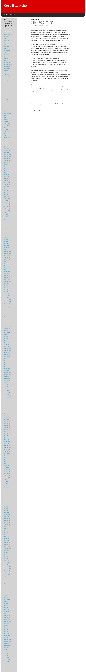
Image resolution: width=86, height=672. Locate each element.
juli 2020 (6, 285)
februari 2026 (7, 150)
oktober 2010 (7, 522)
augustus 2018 (7, 332)
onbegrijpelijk (7, 99)
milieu (5, 88)
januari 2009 (6, 564)
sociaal (5, 115)
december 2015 (7, 397)
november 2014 (7, 423)
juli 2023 (6, 212)
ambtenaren (6, 36)
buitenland (34, 19)
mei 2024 (6, 192)
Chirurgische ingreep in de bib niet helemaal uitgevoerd (51, 109)
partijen (5, 103)
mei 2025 (6, 168)
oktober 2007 (7, 595)
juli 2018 (6, 334)
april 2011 (6, 510)
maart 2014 (6, 439)
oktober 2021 (7, 255)
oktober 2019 (7, 303)
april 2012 (6, 486)
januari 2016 (6, 394)
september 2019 (7, 306)
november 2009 (7, 544)
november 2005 (7, 641)
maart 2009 (6, 560)
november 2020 (7, 277)
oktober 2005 (7, 643)
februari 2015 (7, 417)
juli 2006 (6, 625)
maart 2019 (6, 318)
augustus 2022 (7, 235)
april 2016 (6, 388)
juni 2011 (6, 506)
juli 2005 (6, 649)
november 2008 (7, 568)
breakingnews (7, 46)
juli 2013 (6, 455)
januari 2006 (6, 637)
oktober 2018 (7, 328)
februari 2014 (7, 441)
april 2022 (6, 243)
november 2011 (7, 496)
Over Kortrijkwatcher (9, 14)
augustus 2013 (7, 453)
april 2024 (6, 194)
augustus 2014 (7, 429)
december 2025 (7, 154)
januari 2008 (6, 589)
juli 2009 (6, 552)
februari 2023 (7, 223)
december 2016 (7, 372)
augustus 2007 (7, 599)
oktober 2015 (7, 401)
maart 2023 (6, 221)
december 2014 (7, 421)
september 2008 (7, 572)
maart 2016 (6, 390)
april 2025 (6, 170)
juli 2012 (6, 479)
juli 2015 (6, 407)
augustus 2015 (7, 405)
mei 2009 (6, 556)
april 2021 (6, 267)
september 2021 (7, 257)
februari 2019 (7, 320)
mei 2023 (6, 217)
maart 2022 (6, 245)
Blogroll (5, 42)
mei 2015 (6, 411)
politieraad (6, 107)
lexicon (5, 82)
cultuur (5, 52)
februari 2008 (7, 587)
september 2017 (7, 354)
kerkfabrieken (7, 80)
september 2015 (7, 403)
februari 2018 (7, 344)
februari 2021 (7, 271)
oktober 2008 (7, 570)
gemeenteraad (7, 66)
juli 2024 (6, 188)
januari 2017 (6, 370)
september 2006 (7, 621)
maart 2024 (6, 196)
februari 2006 (7, 635)
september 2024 (7, 184)
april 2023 (6, 219)
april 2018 (6, 340)
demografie (6, 56)
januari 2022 (6, 249)
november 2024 (7, 180)
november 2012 (7, 471)
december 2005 (7, 639)
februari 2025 (7, 174)
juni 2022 (6, 239)
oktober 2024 (7, 182)
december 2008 (7, 566)
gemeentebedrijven (8, 62)
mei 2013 (6, 459)
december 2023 (7, 202)
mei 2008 (6, 581)
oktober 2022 (7, 231)
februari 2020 (7, 295)
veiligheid (6, 129)
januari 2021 (6, 273)
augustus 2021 (7, 259)
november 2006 (7, 617)
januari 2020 (6, 297)
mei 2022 (6, 241)
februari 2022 (7, 247)
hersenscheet (7, 70)
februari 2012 (7, 490)
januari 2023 (6, 225)
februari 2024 (7, 198)
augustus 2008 (7, 575)
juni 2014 (6, 433)
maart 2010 (6, 536)
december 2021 (7, 251)
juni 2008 (6, 579)
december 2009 (7, 542)
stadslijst (6, 121)
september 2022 (7, 233)
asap (5, 38)
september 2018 (7, 330)
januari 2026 (6, 152)
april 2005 (6, 655)
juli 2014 (6, 431)
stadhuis (6, 119)
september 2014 (7, 427)
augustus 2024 (7, 186)
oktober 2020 (7, 279)
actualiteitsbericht (8, 34)
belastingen (6, 40)
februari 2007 (7, 611)
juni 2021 (6, 263)
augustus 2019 (7, 308)
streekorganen (7, 125)
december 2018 (7, 324)
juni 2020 (6, 287)
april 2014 (6, 437)
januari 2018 (6, 346)
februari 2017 (7, 368)
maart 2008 (6, 585)
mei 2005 (6, 653)
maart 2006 (6, 633)
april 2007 (6, 607)
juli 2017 (6, 358)
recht (5, 111)
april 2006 (6, 631)
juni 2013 (6, 457)
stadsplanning (7, 123)
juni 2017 (6, 360)
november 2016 (7, 374)
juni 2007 (6, 603)
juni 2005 (6, 651)
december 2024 (7, 178)
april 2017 (6, 364)
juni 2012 (6, 481)
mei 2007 (6, 605)
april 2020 (6, 291)
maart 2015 (6, 415)
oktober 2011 (7, 498)
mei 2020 (6, 289)
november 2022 (7, 229)
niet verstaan (7, 93)
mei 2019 (6, 314)
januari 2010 (6, 540)
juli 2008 (6, 577)
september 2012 (7, 475)
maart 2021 (6, 269)
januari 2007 (6, 613)
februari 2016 (7, 392)
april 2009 (6, 558)
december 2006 (7, 615)
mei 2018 (6, 338)
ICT (4, 72)
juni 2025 (6, 166)
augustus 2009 (7, 550)
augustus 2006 (7, 623)
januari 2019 (6, 322)
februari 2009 (7, 562)
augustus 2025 (7, 162)
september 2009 (7, 548)
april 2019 (6, 316)
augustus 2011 (7, 502)
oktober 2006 (7, 619)
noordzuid (41, 19)
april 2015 (6, 413)
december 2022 (7, 227)
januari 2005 (6, 661)
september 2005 (7, 645)
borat (5, 44)
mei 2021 (6, 265)
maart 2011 (6, 512)
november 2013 (7, 447)
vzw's (5, 133)
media (5, 86)
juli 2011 (6, 504)
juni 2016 (6, 384)
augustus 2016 (7, 380)
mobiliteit (6, 91)
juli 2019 (6, 310)
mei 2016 (6, 386)
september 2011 (7, 500)
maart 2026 (6, 148)
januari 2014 (6, 443)
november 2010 (7, 520)
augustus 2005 (7, 647)
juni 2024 (6, 190)
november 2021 (7, 253)
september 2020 (7, 281)
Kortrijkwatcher (16, 5)
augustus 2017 (7, 356)
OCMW (5, 97)
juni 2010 (6, 530)
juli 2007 (6, 601)
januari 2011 (6, 516)
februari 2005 (7, 659)
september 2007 (7, 597)
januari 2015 (6, 419)
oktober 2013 (7, 449)
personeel (6, 105)
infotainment (6, 74)
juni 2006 (6, 627)
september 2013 (7, 451)
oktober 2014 (7, 425)
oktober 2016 (7, 376)
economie (6, 58)
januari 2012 (6, 492)
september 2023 (7, 208)
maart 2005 (6, 657)
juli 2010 (6, 528)
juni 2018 (6, 336)
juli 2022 (6, 237)
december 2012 (7, 469)
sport (5, 117)
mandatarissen (7, 84)
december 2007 (7, 591)
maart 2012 (6, 488)
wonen (5, 135)
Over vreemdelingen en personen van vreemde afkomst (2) (51, 103)
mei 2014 (6, 435)
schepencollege (7, 113)
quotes (5, 109)
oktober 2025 (7, 158)
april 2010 (6, 534)
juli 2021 (6, 261)
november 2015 (7, 399)
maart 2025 (6, 172)
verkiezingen (6, 131)
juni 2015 (6, 409)
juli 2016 (6, 382)
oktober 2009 (7, 546)
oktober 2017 (7, 352)
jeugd (5, 78)
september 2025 (7, 160)
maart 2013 (6, 463)
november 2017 (7, 350)
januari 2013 (6, 467)
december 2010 (7, 518)
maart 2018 (6, 342)
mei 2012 (6, 483)
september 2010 (7, 524)
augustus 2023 (7, 210)
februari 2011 (7, 514)
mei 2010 (6, 532)
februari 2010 (7, 538)
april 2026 (6, 146)
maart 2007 (6, 609)
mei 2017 (6, 362)
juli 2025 (6, 164)
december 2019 (7, 299)
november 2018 (7, 326)
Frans (47, 25)
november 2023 (7, 204)
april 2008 (6, 583)
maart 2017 (6, 366)
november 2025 (7, 156)
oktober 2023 (7, 206)
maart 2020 (6, 293)
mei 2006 (6, 629)
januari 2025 (6, 176)
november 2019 (7, 301)
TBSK (5, 127)
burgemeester (7, 50)
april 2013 (6, 461)
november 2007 (7, 593)
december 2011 (7, 494)
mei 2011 (6, 508)
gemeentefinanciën (8, 64)
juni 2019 (6, 312)
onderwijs (6, 101)
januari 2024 (6, 200)
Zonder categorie (7, 137)
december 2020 (7, 275)
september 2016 (7, 378)
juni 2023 (6, 214)
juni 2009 (6, 554)
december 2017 (7, 348)
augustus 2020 (7, 283)
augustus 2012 (7, 477)
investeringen (7, 76)
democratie (6, 54)
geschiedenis (7, 68)
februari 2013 (7, 465)
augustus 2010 (7, 526)
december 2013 (7, 445)
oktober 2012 (7, 473)
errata (5, 60)
